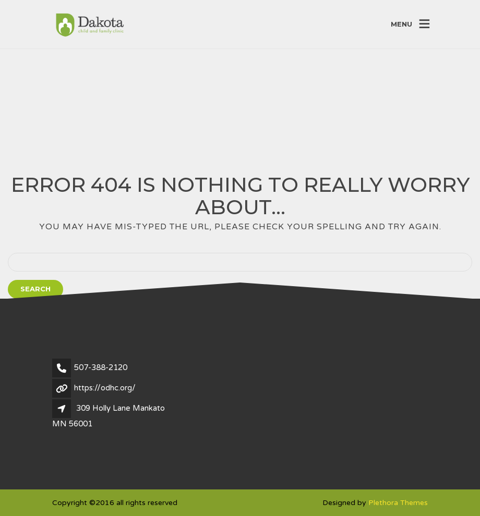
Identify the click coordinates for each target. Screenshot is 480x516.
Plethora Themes (398, 502)
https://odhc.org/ (105, 387)
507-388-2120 (100, 367)
